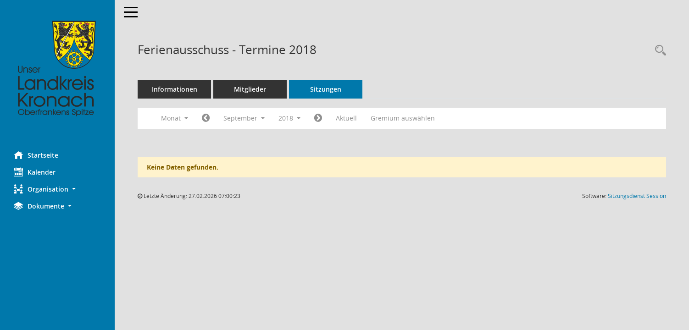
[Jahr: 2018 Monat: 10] (318, 118)
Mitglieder (250, 89)
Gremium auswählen (403, 118)
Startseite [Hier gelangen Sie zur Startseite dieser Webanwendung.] (36, 155)
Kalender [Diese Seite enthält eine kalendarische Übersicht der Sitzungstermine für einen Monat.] (35, 171)
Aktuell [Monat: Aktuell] (346, 118)
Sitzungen (325, 89)
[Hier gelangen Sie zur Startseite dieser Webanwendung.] (57, 69)
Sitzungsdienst (637, 196)
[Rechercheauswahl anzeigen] (658, 50)
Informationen (174, 89)
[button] (57, 189)
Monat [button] (174, 118)
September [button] (244, 118)
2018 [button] (289, 118)
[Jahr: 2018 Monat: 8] (206, 118)
